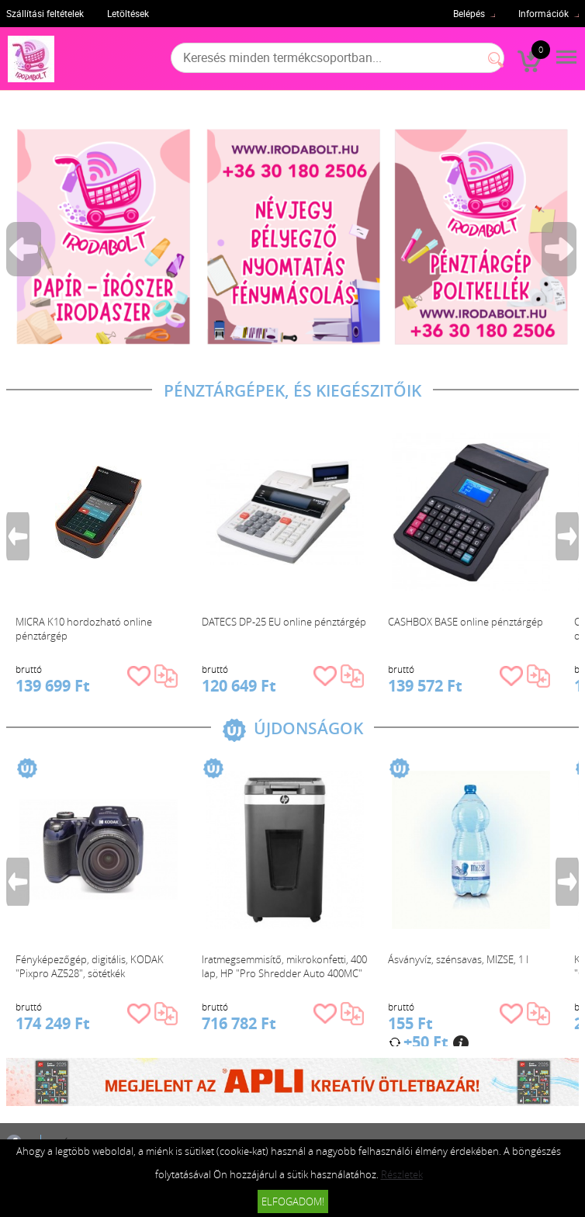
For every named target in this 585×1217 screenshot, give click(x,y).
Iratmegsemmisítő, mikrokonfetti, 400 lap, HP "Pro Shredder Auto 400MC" (284, 966)
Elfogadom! (292, 1201)
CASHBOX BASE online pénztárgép (465, 622)
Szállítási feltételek (45, 13)
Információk (543, 13)
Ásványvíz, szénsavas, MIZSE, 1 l (458, 959)
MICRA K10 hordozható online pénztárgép (84, 629)
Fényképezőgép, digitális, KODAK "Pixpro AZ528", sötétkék (90, 966)
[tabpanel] (293, 236)
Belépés (469, 13)
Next (560, 249)
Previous (24, 249)
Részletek (402, 1174)
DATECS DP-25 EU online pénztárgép (284, 622)
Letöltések (128, 13)
